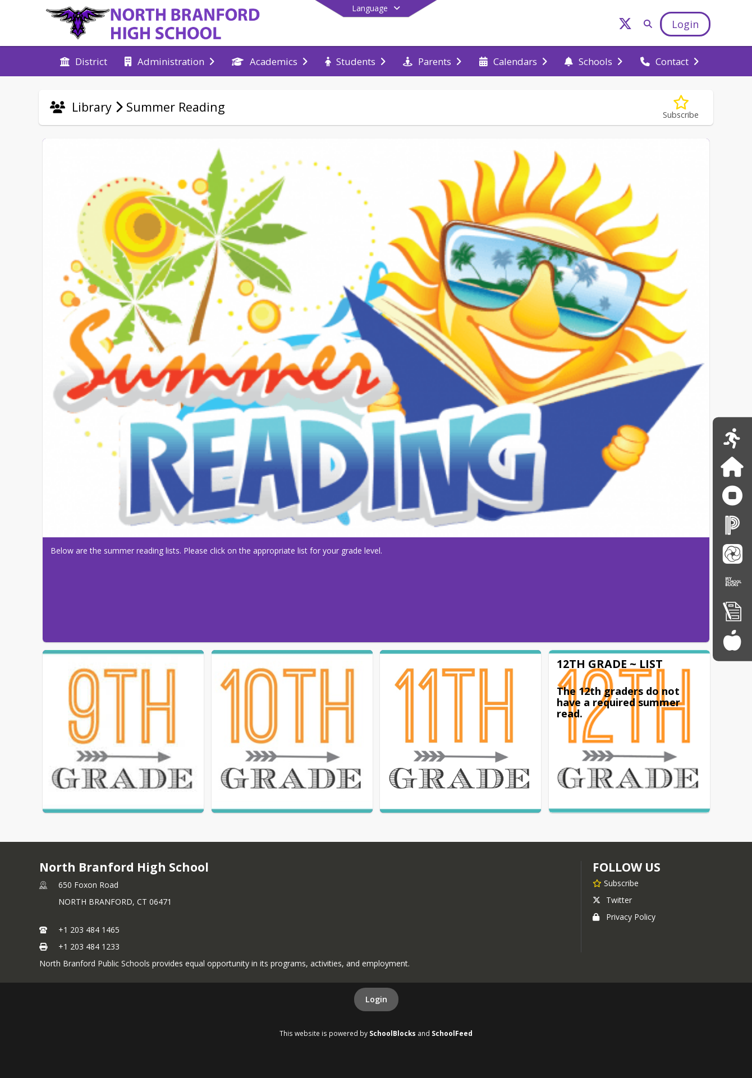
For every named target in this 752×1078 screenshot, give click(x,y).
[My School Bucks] (732, 582)
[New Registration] (732, 611)
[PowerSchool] (732, 524)
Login (376, 999)
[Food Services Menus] (732, 639)
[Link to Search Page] (645, 24)
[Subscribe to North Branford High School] (616, 883)
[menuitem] (83, 61)
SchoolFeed (452, 1033)
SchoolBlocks (392, 1033)
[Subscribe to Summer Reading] (680, 107)
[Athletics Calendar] (732, 438)
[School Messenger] (732, 553)
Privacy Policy (624, 916)
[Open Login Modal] (685, 24)
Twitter (612, 900)
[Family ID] (732, 467)
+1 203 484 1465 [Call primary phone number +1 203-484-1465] (89, 929)
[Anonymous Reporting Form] (732, 495)
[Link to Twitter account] (625, 25)
